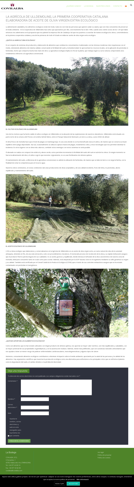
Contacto (117, 6)
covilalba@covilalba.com (14, 471)
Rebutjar (59, 484)
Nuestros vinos (103, 6)
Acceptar (73, 484)
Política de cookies (104, 458)
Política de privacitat (104, 455)
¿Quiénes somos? (73, 6)
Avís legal (101, 452)
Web (9, 413)
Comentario (12, 381)
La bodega (88, 6)
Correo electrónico (12, 405)
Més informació (83, 479)
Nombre (11, 399)
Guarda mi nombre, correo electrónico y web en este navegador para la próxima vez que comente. (15, 427)
